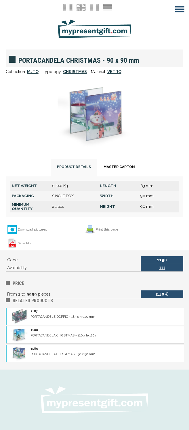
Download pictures (32, 229)
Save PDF (25, 243)
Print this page (107, 229)
